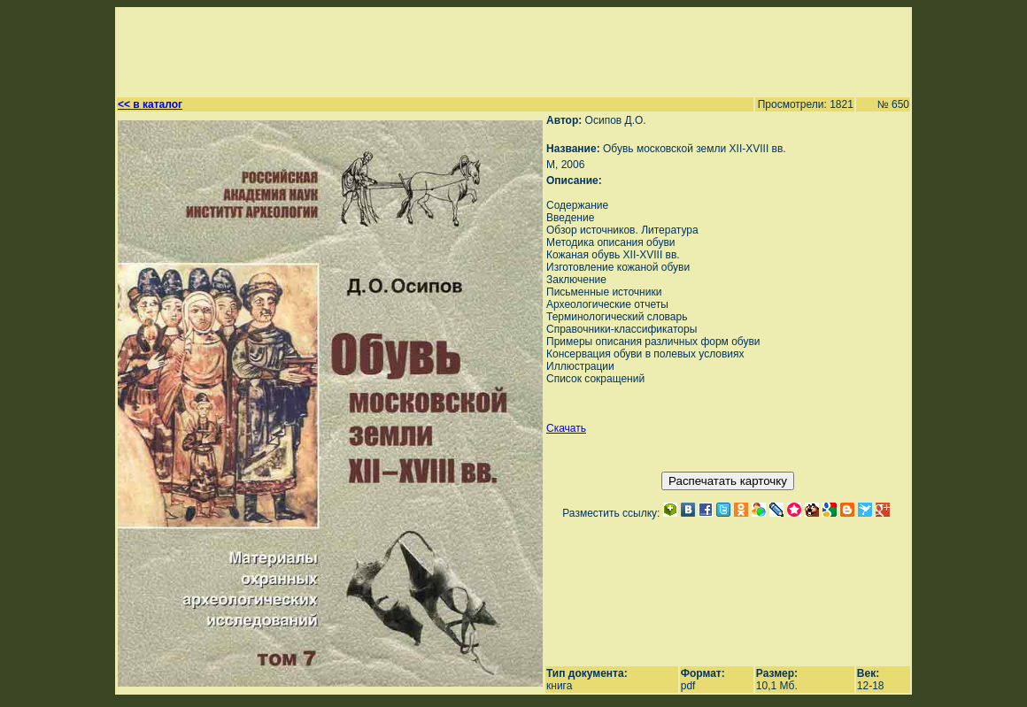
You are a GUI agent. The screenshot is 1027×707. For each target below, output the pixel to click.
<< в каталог (150, 104)
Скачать (566, 428)
